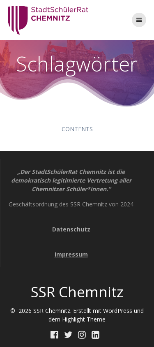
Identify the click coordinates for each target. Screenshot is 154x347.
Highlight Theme (84, 319)
